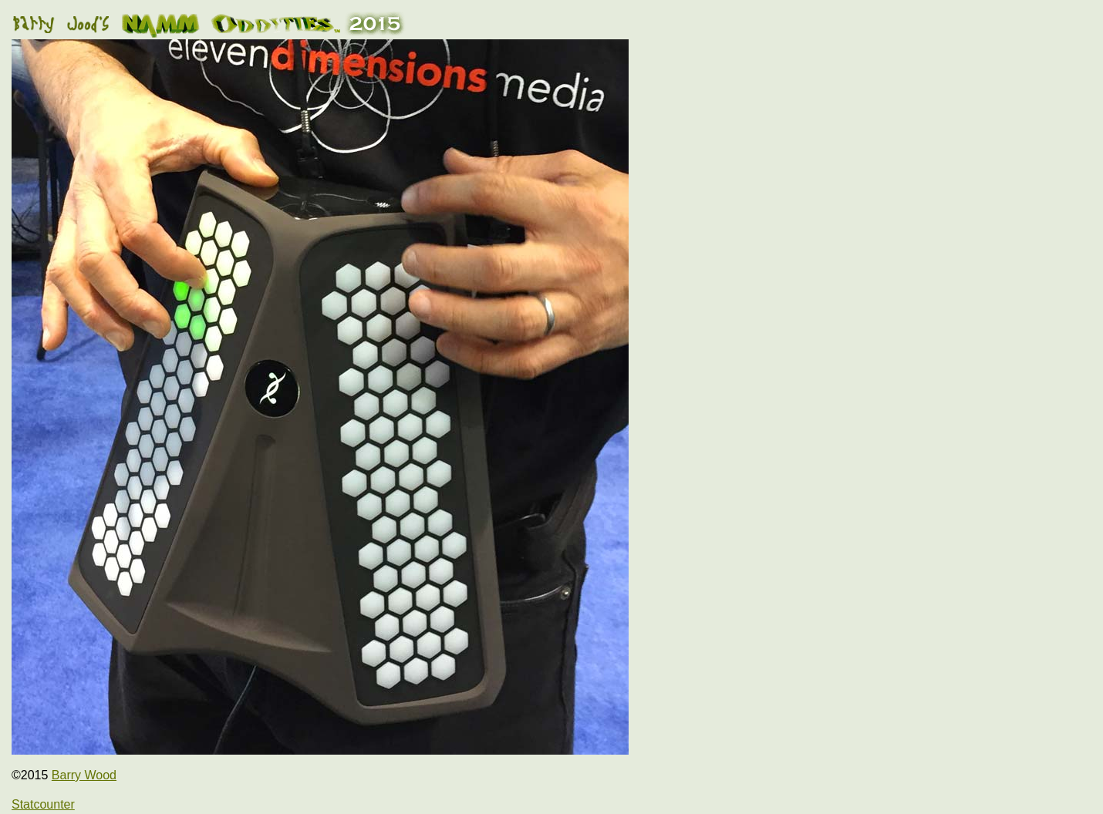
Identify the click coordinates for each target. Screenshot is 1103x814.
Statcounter (43, 804)
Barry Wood (84, 775)
